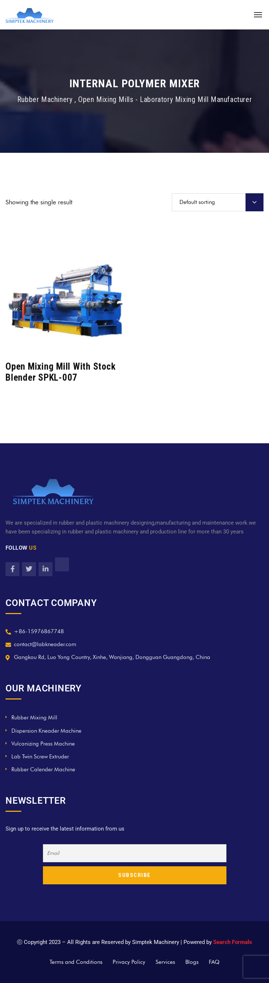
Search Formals (232, 942)
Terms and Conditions (76, 962)
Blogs (192, 962)
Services (165, 962)
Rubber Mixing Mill (34, 717)
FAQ (214, 962)
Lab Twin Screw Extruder (40, 756)
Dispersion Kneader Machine (46, 730)
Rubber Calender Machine (43, 769)
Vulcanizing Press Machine (43, 743)
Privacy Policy (129, 962)
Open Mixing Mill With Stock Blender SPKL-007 (61, 372)
